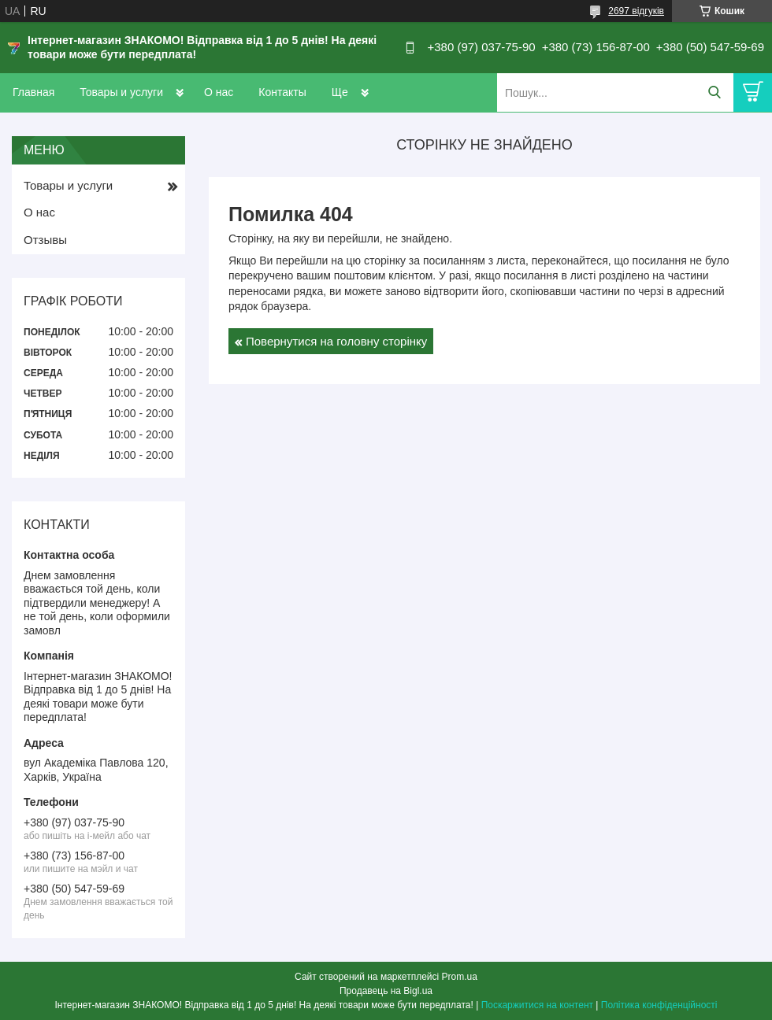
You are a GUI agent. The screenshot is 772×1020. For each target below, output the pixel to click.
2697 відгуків (636, 11)
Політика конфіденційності (659, 1005)
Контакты (282, 92)
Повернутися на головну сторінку (336, 341)
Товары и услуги (121, 92)
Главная (33, 92)
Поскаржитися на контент (537, 1005)
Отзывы (45, 239)
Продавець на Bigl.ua (386, 990)
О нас (218, 92)
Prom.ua (459, 976)
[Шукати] (714, 92)
